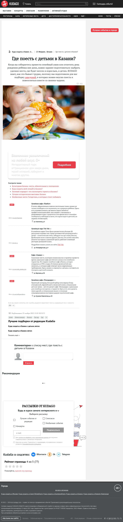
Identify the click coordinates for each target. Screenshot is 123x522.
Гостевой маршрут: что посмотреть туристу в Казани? (35, 191)
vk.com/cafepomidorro (18, 294)
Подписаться (53, 430)
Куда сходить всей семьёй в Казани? (27, 189)
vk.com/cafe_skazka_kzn (19, 269)
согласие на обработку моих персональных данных (33, 437)
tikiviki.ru (15, 243)
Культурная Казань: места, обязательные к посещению (35, 186)
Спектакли (50, 418)
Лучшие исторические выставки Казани (29, 194)
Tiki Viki (60, 245)
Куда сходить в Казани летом (20, 331)
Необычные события (54, 423)
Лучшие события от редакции (28, 420)
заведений (30, 77)
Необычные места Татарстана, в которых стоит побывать (36, 197)
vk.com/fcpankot (17, 218)
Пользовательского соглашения (31, 444)
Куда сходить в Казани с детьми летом (24, 326)
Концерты (20, 426)
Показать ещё (14, 335)
